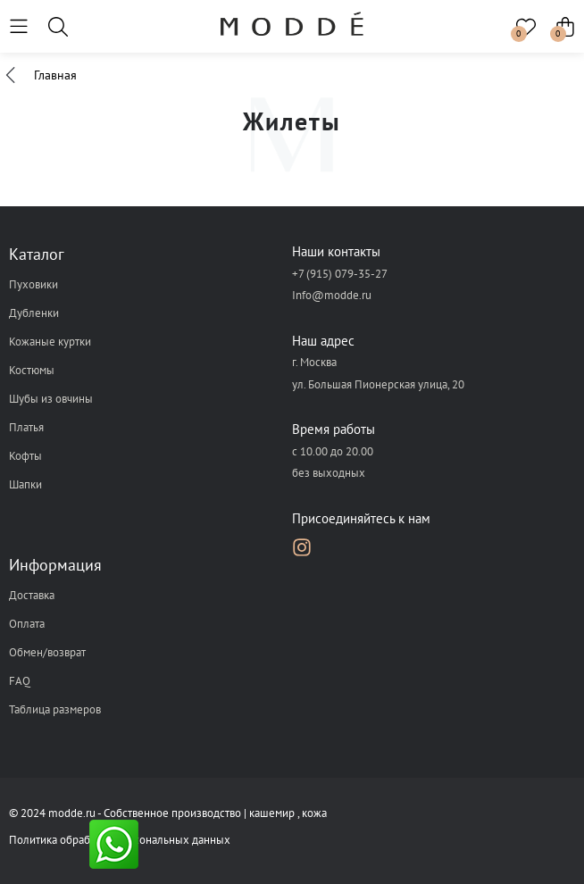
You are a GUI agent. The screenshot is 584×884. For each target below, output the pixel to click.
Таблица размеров (55, 709)
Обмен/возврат (47, 652)
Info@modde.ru (331, 295)
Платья (26, 427)
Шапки (25, 484)
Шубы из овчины (51, 398)
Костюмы (31, 370)
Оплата (27, 623)
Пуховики (33, 284)
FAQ (19, 680)
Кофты (25, 455)
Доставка (31, 595)
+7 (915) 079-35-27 (340, 273)
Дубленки (34, 313)
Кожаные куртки (50, 341)
